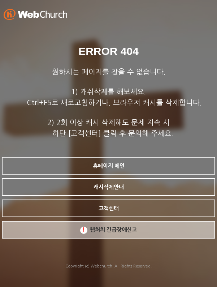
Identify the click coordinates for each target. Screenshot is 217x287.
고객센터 (109, 208)
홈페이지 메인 (109, 165)
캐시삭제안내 (109, 187)
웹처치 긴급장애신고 (108, 230)
